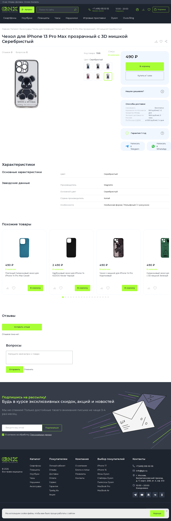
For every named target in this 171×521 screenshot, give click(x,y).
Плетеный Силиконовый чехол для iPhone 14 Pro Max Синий (22, 274)
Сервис (52, 483)
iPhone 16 (101, 470)
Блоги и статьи (82, 470)
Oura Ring (128, 18)
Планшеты (43, 18)
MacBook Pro (103, 487)
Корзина (159, 9)
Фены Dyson (103, 475)
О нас (5, 2)
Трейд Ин (54, 491)
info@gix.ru (141, 471)
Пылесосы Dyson (105, 483)
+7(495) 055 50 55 (144, 466)
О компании (81, 466)
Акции (52, 495)
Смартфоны (9, 18)
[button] (63, 297)
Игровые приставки (94, 18)
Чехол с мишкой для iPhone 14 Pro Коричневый (116, 274)
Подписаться (52, 428)
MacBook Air (103, 491)
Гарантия (53, 487)
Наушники (72, 18)
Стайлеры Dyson (105, 479)
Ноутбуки (27, 18)
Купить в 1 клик (145, 76)
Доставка (19, 2)
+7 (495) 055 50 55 (100, 8)
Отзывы (11, 2)
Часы (57, 18)
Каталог (35, 459)
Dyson (114, 18)
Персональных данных (41, 435)
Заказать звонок (98, 11)
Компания (82, 459)
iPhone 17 (102, 466)
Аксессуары (35, 487)
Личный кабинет (57, 466)
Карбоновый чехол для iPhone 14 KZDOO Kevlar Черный (68, 274)
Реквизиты (80, 475)
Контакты (35, 2)
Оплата (27, 2)
